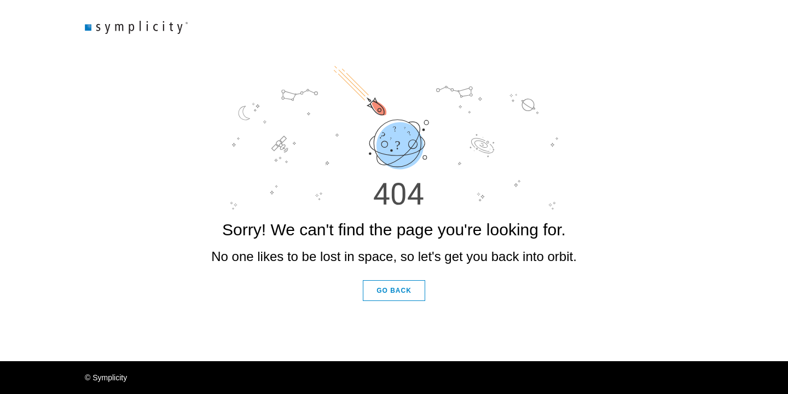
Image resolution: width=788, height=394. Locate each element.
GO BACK (394, 290)
